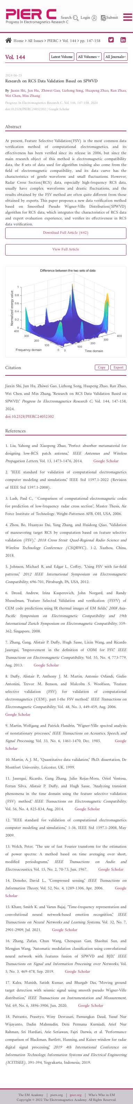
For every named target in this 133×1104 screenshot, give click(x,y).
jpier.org (76, 1095)
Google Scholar (59, 109)
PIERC (52, 41)
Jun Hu (33, 91)
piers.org (56, 1095)
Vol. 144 (69, 41)
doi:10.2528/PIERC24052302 (25, 109)
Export (118, 368)
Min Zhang (31, 96)
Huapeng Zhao (96, 91)
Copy (102, 368)
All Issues (35, 41)
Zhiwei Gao (50, 91)
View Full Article (65, 249)
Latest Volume (62, 57)
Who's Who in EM (102, 1095)
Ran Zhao (118, 91)
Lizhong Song (72, 91)
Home (19, 41)
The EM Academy (30, 1095)
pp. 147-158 (90, 41)
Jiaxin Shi (18, 91)
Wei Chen (12, 96)
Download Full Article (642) (66, 233)
